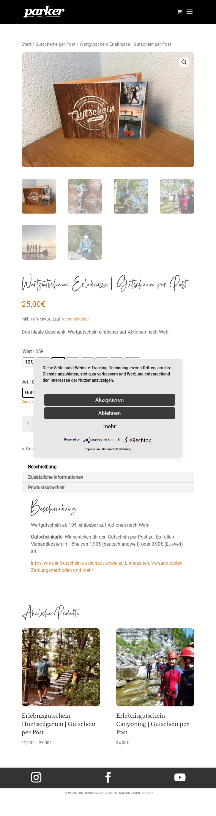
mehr (109, 426)
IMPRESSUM (102, 793)
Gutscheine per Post (55, 44)
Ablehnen (109, 413)
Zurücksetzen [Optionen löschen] (33, 401)
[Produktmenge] (31, 424)
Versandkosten (76, 319)
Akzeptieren (109, 400)
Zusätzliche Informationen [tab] (55, 477)
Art (25, 382)
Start (26, 44)
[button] (184, 62)
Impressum (92, 449)
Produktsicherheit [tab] (46, 487)
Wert (27, 351)
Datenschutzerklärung (116, 449)
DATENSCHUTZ (123, 793)
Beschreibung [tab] (42, 467)
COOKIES (148, 793)
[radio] (29, 362)
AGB (137, 793)
